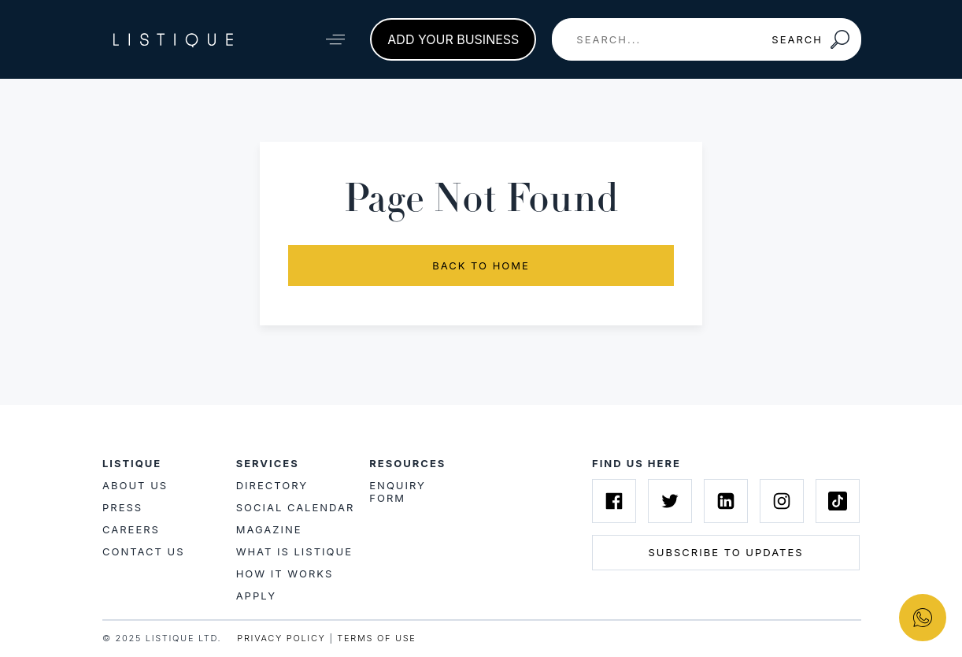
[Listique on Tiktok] (838, 501)
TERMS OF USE (376, 638)
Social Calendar (295, 507)
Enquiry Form (397, 491)
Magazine (269, 529)
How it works (285, 573)
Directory (272, 485)
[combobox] (657, 39)
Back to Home (481, 265)
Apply (256, 595)
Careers (131, 529)
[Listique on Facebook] (614, 501)
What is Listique (294, 551)
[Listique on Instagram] (782, 501)
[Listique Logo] (173, 39)
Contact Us (143, 551)
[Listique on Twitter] (670, 501)
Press (122, 507)
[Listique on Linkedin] (726, 501)
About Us (135, 485)
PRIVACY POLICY (281, 638)
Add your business (453, 39)
